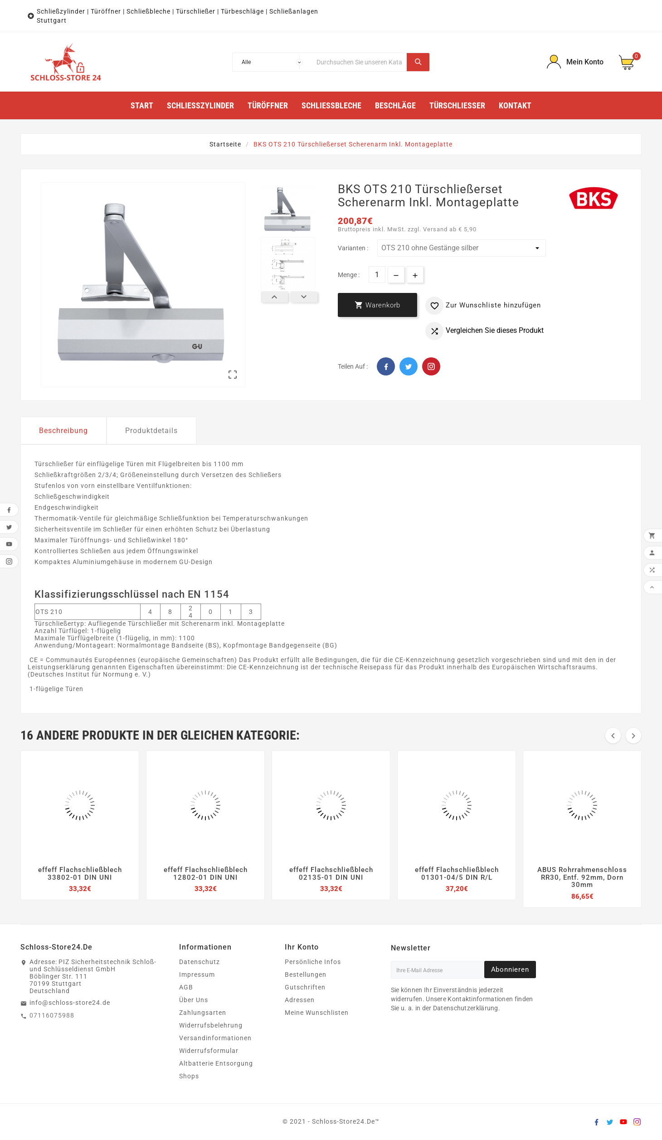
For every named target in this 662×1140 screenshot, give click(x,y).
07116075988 (51, 1015)
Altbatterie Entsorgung (216, 1063)
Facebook (386, 366)
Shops (189, 1076)
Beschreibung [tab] (63, 430)
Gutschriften (305, 987)
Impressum (197, 974)
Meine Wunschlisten (317, 1012)
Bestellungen (305, 974)
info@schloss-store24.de (69, 1002)
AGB (186, 987)
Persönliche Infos (313, 961)
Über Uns (193, 1000)
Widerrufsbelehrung (211, 1025)
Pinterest (431, 366)
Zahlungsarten (202, 1012)
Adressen (300, 1000)
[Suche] (359, 62)
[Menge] (377, 274)
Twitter (408, 366)
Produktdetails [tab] (151, 430)
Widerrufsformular (209, 1050)
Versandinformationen (215, 1038)
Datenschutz (199, 961)
